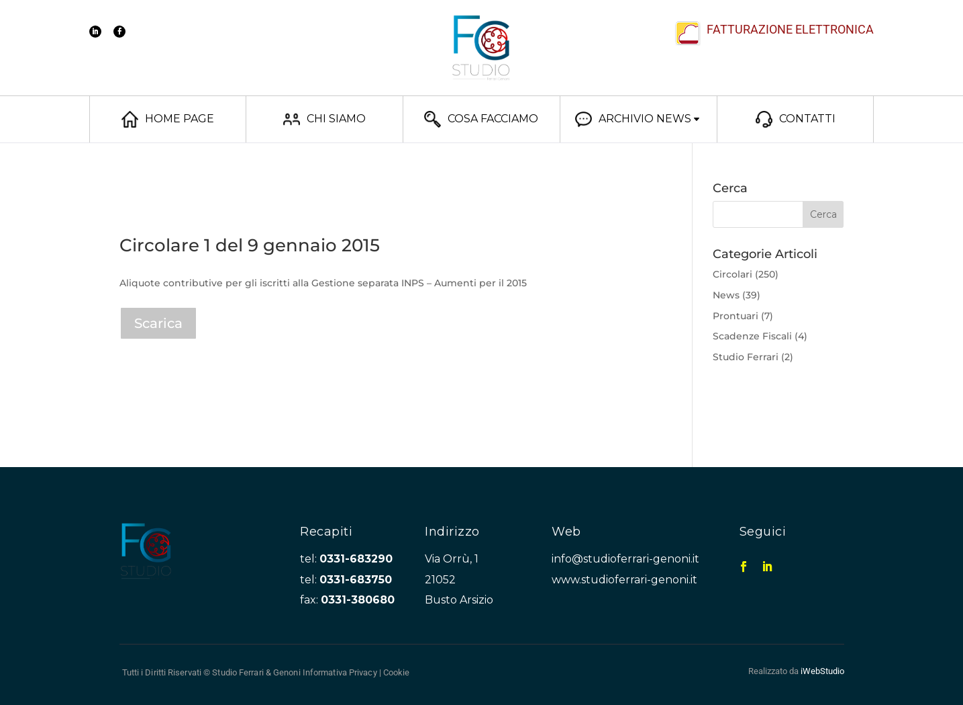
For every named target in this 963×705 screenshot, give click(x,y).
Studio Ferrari (745, 357)
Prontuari (735, 316)
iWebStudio (822, 671)
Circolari (732, 274)
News (726, 295)
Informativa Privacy (340, 672)
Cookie (396, 672)
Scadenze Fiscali (752, 336)
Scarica (158, 323)
